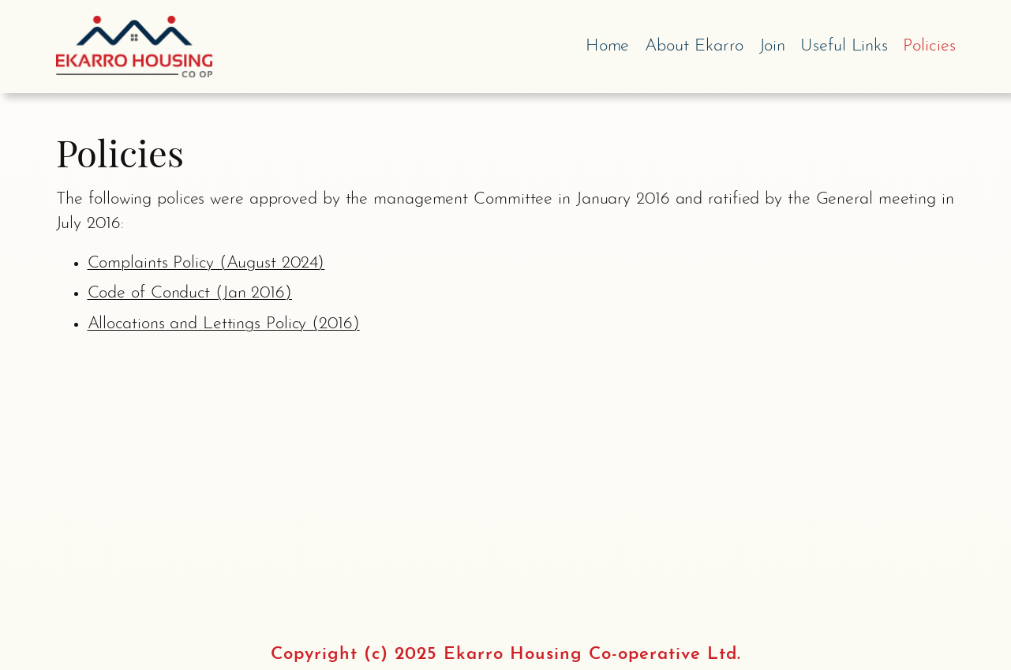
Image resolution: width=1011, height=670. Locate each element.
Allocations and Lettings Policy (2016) (224, 324)
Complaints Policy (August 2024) (206, 263)
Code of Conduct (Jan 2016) (190, 293)
